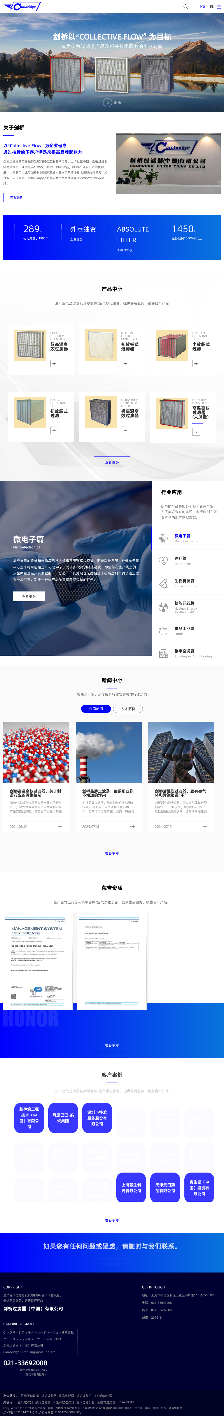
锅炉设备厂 (84, 1396)
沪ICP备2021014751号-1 (20, 1412)
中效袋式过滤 (201, 341)
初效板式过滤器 (130, 341)
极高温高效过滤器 (130, 408)
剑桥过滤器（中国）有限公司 (23, 1345)
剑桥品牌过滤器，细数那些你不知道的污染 (107, 793)
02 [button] (115, 102)
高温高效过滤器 (63, 1402)
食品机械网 (66, 1396)
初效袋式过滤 (59, 408)
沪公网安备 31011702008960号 (60, 1412)
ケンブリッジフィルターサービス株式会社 (32, 1339)
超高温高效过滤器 (59, 341)
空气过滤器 (25, 1402)
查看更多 (16, 197)
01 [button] (107, 102)
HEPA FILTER (126, 1402)
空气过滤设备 (85, 1402)
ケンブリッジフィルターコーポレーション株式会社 (38, 1332)
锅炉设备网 (49, 1396)
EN (212, 6)
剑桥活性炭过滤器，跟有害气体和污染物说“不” (180, 793)
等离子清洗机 (30, 1396)
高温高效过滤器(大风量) (201, 409)
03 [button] (119, 102)
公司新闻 (96, 708)
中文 (202, 6)
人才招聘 (128, 708)
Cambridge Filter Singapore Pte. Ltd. (29, 1352)
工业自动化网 (103, 1396)
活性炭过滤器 (106, 1402)
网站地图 (112, 1408)
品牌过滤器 (43, 1402)
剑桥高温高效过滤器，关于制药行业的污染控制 (35, 793)
